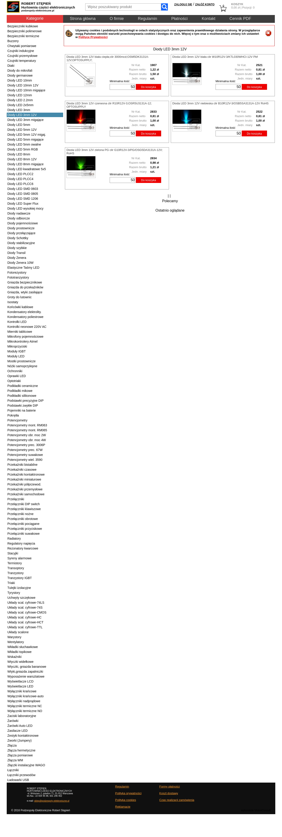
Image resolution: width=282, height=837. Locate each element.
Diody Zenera (16, 258)
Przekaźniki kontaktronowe (26, 474)
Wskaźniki (14, 657)
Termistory (14, 563)
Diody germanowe (20, 75)
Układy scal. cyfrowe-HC (24, 617)
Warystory (14, 637)
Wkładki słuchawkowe (22, 647)
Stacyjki (12, 553)
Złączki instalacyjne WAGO (26, 765)
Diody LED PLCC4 (20, 179)
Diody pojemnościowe (22, 223)
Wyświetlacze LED (20, 686)
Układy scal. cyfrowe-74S (25, 607)
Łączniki (13, 770)
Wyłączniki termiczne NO (24, 711)
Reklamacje (122, 806)
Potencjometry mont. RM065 (27, 430)
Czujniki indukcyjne (20, 51)
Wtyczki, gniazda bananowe (26, 666)
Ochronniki (14, 371)
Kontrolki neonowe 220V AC (26, 326)
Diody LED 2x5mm (20, 105)
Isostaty (12, 302)
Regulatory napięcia (21, 543)
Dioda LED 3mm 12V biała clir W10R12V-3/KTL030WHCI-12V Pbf (215, 56)
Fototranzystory (18, 277)
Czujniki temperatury (21, 60)
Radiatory (14, 538)
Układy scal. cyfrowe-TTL (25, 627)
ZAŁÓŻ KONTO (204, 4)
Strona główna (83, 18)
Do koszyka (148, 87)
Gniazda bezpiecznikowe (24, 282)
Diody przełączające (21, 233)
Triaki (11, 583)
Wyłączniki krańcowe (21, 691)
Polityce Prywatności (93, 37)
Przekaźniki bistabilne (22, 464)
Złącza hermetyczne (21, 750)
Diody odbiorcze (18, 218)
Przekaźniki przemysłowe (25, 489)
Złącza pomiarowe (20, 755)
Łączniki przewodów (21, 775)
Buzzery (13, 41)
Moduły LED (15, 356)
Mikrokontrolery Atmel (22, 341)
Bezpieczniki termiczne (23, 36)
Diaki (10, 65)
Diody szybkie (17, 248)
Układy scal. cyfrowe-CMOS (26, 612)
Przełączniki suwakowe (23, 533)
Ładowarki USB (18, 780)
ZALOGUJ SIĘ (183, 4)
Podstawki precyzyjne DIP (25, 400)
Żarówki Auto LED (19, 726)
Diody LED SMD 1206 (22, 198)
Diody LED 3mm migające (25, 120)
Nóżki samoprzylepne (22, 366)
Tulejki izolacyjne (19, 588)
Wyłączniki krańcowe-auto (25, 696)
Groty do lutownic (19, 297)
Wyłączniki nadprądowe (23, 701)
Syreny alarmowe (19, 558)
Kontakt (208, 18)
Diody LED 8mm (18, 154)
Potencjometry (17, 420)
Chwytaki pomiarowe (21, 46)
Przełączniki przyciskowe (24, 528)
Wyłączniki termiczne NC (24, 706)
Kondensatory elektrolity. (24, 312)
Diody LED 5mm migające (25, 139)
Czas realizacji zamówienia (176, 800)
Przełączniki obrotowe (22, 519)
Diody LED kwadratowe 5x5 (26, 169)
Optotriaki (14, 381)
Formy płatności (169, 786)
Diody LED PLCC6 (20, 184)
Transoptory (15, 568)
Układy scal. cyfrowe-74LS (25, 602)
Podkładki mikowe (19, 391)
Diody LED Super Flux (22, 203)
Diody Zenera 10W (20, 262)
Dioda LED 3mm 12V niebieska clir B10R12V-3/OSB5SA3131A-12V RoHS (220, 103)
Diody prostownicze (20, 228)
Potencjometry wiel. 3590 (24, 459)
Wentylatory (15, 642)
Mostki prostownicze (21, 361)
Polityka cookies (125, 800)
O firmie (117, 18)
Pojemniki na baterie (21, 410)
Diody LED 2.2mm (20, 100)
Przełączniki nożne (20, 514)
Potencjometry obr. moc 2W (26, 435)
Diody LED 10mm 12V (22, 85)
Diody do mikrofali (19, 70)
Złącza (12, 745)
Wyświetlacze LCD (20, 681)
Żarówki (12, 721)
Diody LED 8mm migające (25, 164)
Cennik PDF (240, 18)
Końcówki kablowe (20, 307)
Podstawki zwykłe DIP (22, 405)
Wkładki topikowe (19, 652)
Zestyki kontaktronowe (22, 735)
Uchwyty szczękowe (21, 597)
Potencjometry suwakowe (25, 455)
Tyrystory (13, 592)
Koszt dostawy (168, 793)
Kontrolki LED (17, 322)
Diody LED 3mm (18, 110)
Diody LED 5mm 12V (22, 129)
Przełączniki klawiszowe (24, 509)
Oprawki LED (16, 376)
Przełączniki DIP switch (23, 504)
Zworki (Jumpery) (19, 740)
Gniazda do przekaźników (25, 287)
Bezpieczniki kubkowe (22, 26)
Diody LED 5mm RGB (22, 149)
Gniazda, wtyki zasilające (24, 292)
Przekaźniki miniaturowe (24, 479)
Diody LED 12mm (19, 95)
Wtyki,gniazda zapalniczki (25, 671)
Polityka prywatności (128, 793)
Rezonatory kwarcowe (22, 548)
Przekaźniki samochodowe (26, 494)
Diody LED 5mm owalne (24, 144)
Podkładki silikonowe (21, 395)
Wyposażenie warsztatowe (26, 676)
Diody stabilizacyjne (21, 243)
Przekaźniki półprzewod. (24, 484)
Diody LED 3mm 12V (22, 115)
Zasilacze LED (17, 730)
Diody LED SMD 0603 (22, 189)
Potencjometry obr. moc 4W (26, 440)
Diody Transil (16, 253)
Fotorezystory (16, 272)
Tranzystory (15, 573)
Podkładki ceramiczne (22, 386)
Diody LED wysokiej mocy (25, 208)
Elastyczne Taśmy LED (23, 267)
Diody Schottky (17, 238)
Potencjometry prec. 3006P (26, 445)
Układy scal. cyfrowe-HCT (25, 622)
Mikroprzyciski (17, 346)
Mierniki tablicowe (19, 331)
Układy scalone (18, 632)
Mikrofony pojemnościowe (25, 336)
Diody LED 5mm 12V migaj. (26, 134)
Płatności (179, 18)
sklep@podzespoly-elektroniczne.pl (51, 801)
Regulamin (147, 18)
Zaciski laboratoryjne (21, 716)
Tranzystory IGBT (19, 578)
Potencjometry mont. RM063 (27, 425)
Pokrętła (13, 415)
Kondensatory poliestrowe (25, 317)
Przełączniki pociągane (23, 524)
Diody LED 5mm (18, 125)
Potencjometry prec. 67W (25, 450)
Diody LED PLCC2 (20, 174)
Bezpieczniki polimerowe (24, 31)
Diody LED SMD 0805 (22, 193)
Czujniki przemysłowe (22, 56)
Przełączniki (15, 499)
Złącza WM (15, 760)
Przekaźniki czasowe (21, 469)
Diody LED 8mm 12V (22, 159)
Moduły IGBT (16, 351)
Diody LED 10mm (19, 80)
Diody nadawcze (18, 213)
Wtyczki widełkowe (20, 661)
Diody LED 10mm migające (26, 90)
